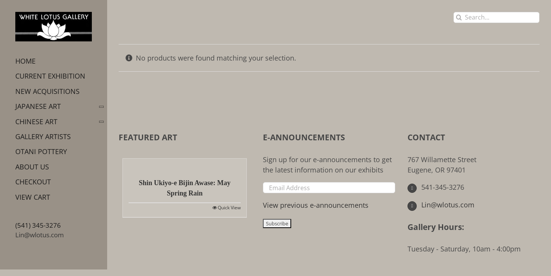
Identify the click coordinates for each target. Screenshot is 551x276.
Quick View (229, 207)
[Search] (459, 17)
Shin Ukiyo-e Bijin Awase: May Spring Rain (185, 188)
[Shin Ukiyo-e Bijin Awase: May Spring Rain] (184, 164)
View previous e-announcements (315, 205)
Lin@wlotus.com (39, 234)
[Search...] (496, 17)
